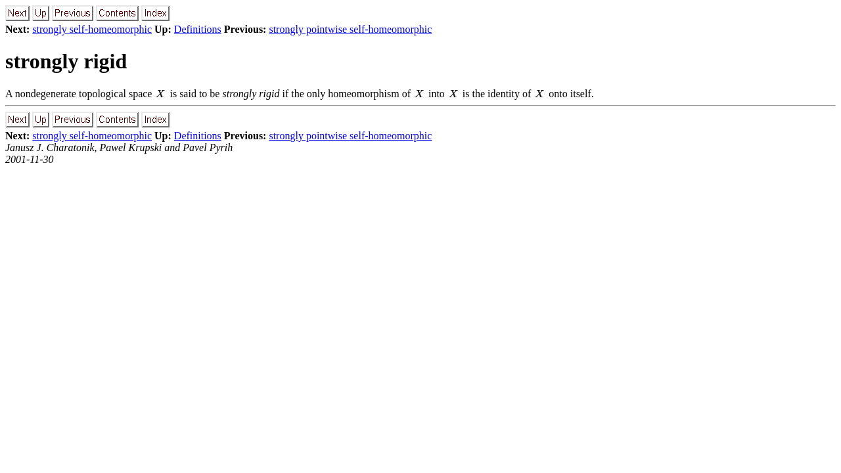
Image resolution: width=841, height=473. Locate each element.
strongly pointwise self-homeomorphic (350, 29)
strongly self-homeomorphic (92, 29)
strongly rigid (66, 61)
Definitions (197, 29)
